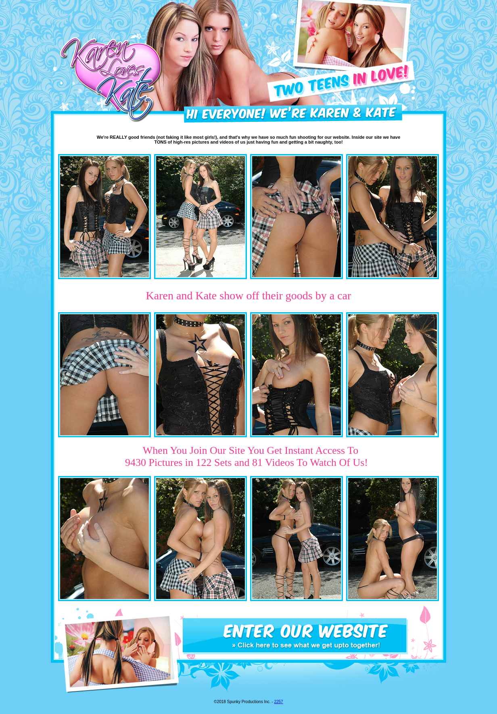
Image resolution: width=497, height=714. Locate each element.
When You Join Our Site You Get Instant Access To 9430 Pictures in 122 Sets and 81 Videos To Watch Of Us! (246, 456)
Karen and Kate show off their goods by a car (248, 295)
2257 (278, 701)
